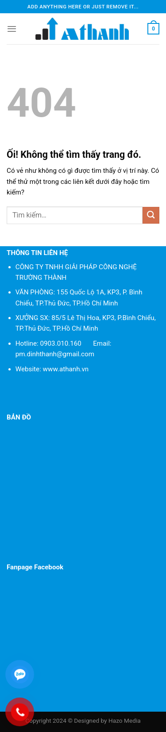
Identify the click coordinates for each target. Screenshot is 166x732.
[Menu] (12, 28)
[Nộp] (151, 215)
